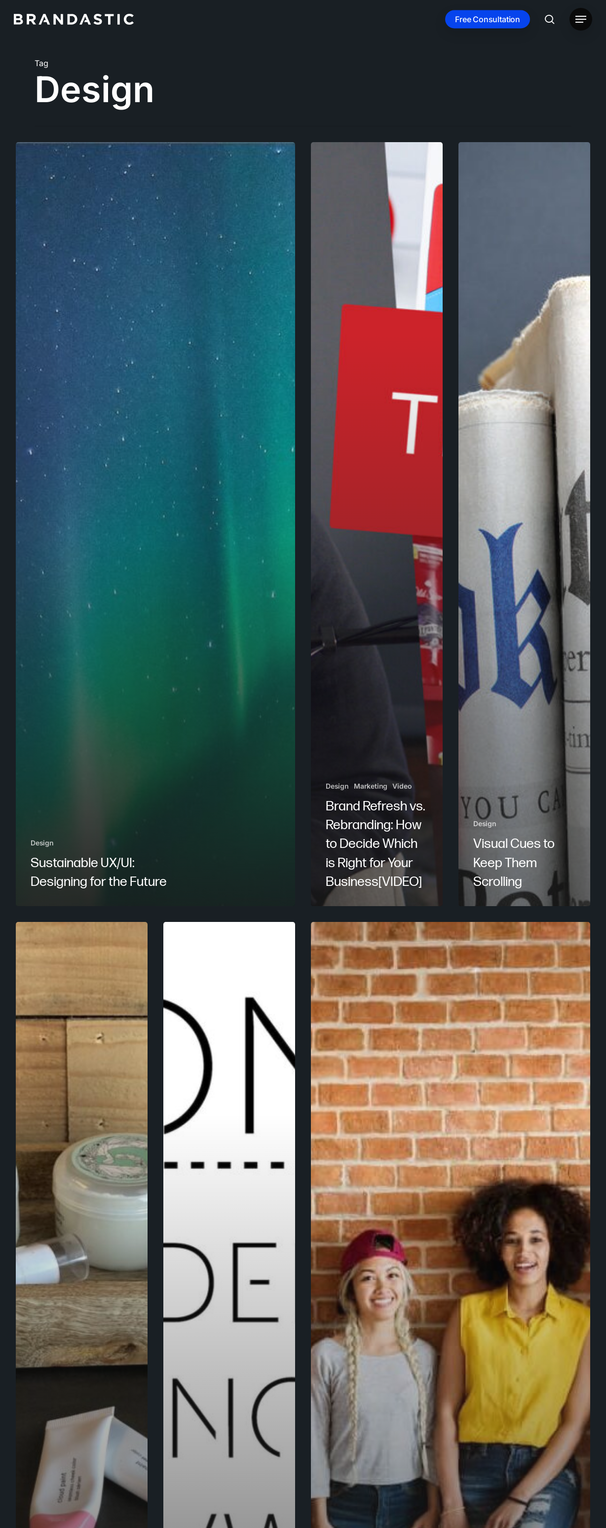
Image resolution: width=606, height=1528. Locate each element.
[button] (580, 19)
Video (402, 786)
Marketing (370, 786)
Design (42, 843)
